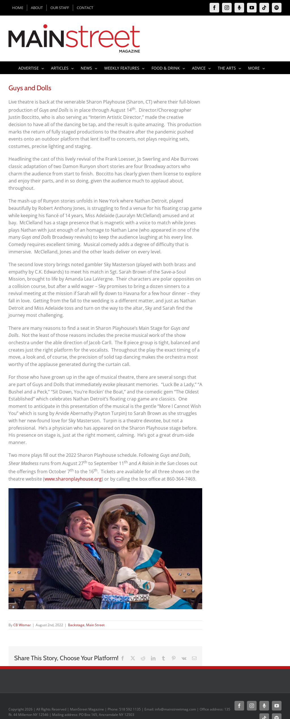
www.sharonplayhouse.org (73, 479)
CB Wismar (22, 625)
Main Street (95, 625)
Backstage (76, 625)
